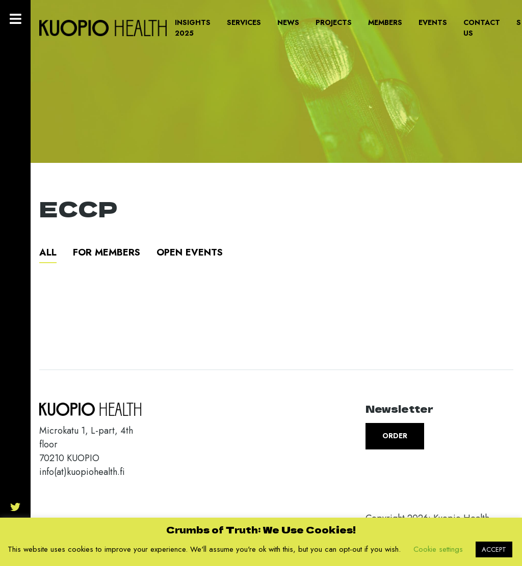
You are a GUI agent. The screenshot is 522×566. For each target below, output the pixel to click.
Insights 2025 (193, 27)
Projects (334, 22)
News (288, 22)
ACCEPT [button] (494, 549)
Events (433, 22)
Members (385, 22)
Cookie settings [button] (438, 549)
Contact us (481, 27)
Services (244, 22)
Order (394, 436)
